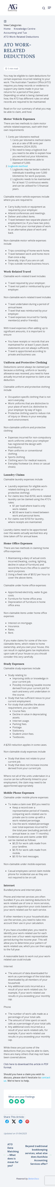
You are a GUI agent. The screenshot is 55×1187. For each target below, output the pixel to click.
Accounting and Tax (15, 32)
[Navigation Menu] (49, 7)
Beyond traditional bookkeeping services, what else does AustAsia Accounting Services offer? (38, 1155)
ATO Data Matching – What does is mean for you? (11, 1155)
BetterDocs (33, 1178)
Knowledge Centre (24, 28)
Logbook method (18, 166)
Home (7, 28)
